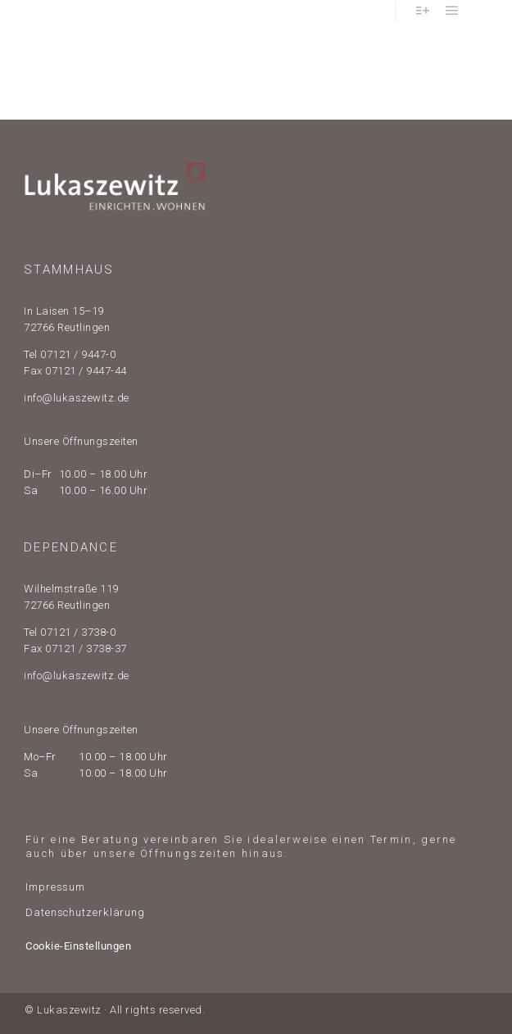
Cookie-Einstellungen (78, 946)
